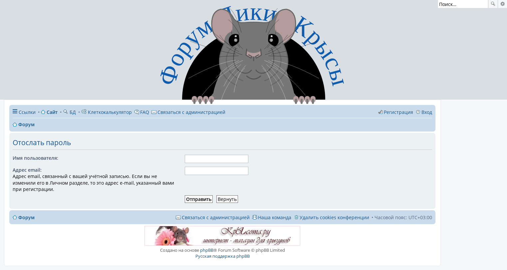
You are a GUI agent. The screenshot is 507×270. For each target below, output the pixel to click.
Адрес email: (27, 170)
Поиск (493, 4)
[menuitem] (188, 112)
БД (69, 112)
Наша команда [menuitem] (274, 217)
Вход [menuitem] (426, 112)
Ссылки (27, 112)
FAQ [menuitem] (144, 112)
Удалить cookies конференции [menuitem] (334, 217)
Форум (26, 217)
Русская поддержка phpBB (222, 256)
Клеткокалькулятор (106, 112)
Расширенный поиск (502, 4)
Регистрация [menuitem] (398, 112)
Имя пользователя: (35, 158)
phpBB (206, 250)
